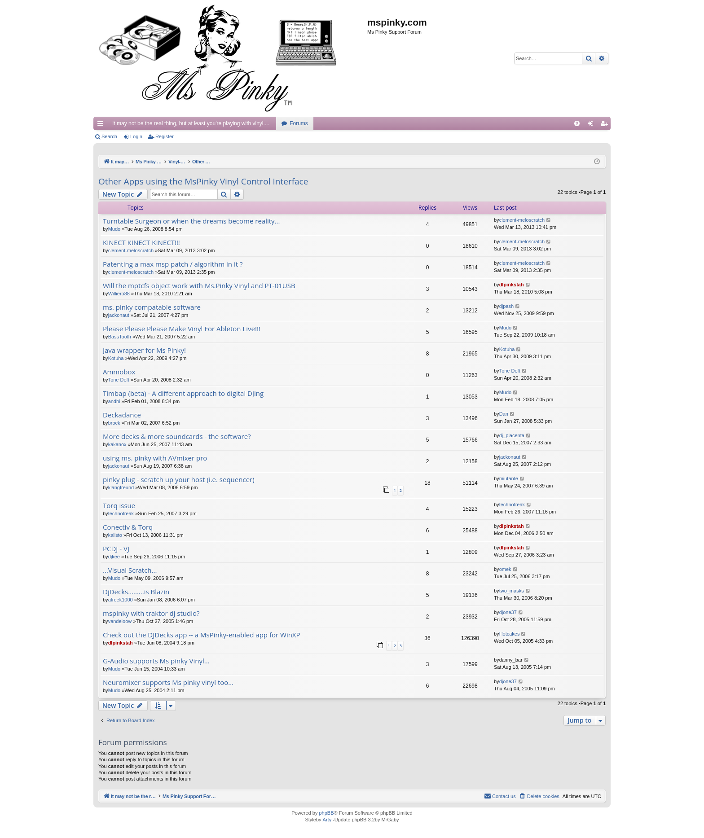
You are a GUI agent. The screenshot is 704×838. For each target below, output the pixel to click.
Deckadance (122, 415)
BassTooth (119, 336)
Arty (327, 819)
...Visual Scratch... (130, 570)
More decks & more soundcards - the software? (177, 436)
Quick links (102, 125)
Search (109, 136)
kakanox (117, 444)
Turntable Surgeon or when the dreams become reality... (191, 221)
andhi (114, 401)
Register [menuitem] (606, 125)
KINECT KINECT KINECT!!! (141, 242)
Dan (503, 414)
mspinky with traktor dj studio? (151, 613)
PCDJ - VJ (116, 548)
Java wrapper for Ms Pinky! (144, 350)
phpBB (326, 813)
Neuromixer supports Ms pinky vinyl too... (168, 682)
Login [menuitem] (592, 125)
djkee (114, 556)
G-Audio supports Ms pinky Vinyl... (156, 661)
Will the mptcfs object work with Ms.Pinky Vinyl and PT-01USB (199, 285)
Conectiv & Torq (128, 527)
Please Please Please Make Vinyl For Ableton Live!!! (181, 329)
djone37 (508, 612)
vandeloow (120, 621)
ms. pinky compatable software (152, 307)
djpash (506, 306)
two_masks (511, 590)
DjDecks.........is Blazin (136, 592)
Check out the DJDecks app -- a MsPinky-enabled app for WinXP (201, 635)
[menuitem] (577, 123)
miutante (508, 478)
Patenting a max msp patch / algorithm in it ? (172, 264)
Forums (299, 123)
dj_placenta (511, 435)
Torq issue (119, 505)
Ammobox (119, 372)
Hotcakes (509, 633)
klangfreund (121, 487)
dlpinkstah (511, 284)
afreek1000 (120, 599)
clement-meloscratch (522, 220)
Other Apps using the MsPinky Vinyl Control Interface (203, 181)
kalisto (115, 535)
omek (505, 569)
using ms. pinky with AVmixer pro (155, 458)
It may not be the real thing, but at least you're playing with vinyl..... (191, 123)
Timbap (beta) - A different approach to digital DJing (183, 393)
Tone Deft (118, 379)
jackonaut (118, 315)
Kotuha (116, 358)
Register (164, 136)
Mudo (114, 229)
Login (136, 136)
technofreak (121, 513)
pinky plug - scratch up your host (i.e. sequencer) (179, 479)
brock (114, 423)
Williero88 (119, 293)
